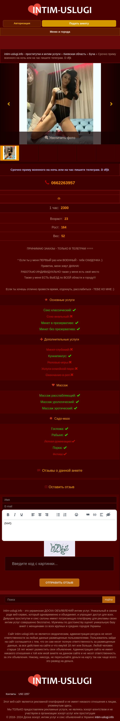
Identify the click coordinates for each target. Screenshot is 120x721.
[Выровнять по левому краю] (33, 514)
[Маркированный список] (58, 514)
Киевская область (74, 54)
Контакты (11, 694)
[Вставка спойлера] (101, 514)
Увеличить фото (60, 138)
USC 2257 (24, 694)
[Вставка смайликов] (76, 514)
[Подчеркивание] (21, 514)
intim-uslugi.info (104, 717)
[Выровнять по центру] (40, 514)
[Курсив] (14, 514)
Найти (109, 599)
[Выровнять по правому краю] (46, 514)
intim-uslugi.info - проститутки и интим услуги (32, 54)
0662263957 (60, 182)
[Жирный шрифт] (8, 514)
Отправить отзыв (59, 582)
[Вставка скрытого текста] (108, 514)
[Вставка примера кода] (94, 514)
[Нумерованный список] (65, 514)
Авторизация (22, 23)
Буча (92, 54)
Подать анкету (79, 23)
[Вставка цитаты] (88, 514)
